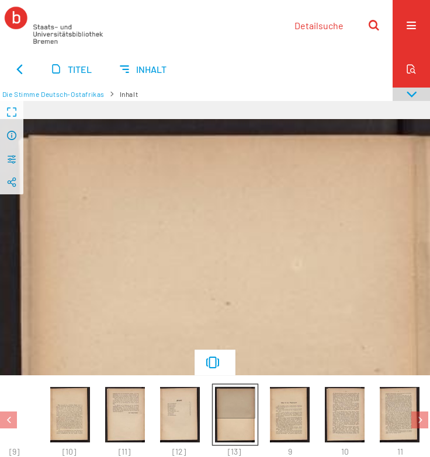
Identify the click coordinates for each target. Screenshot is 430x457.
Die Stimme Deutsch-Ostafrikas (53, 94)
